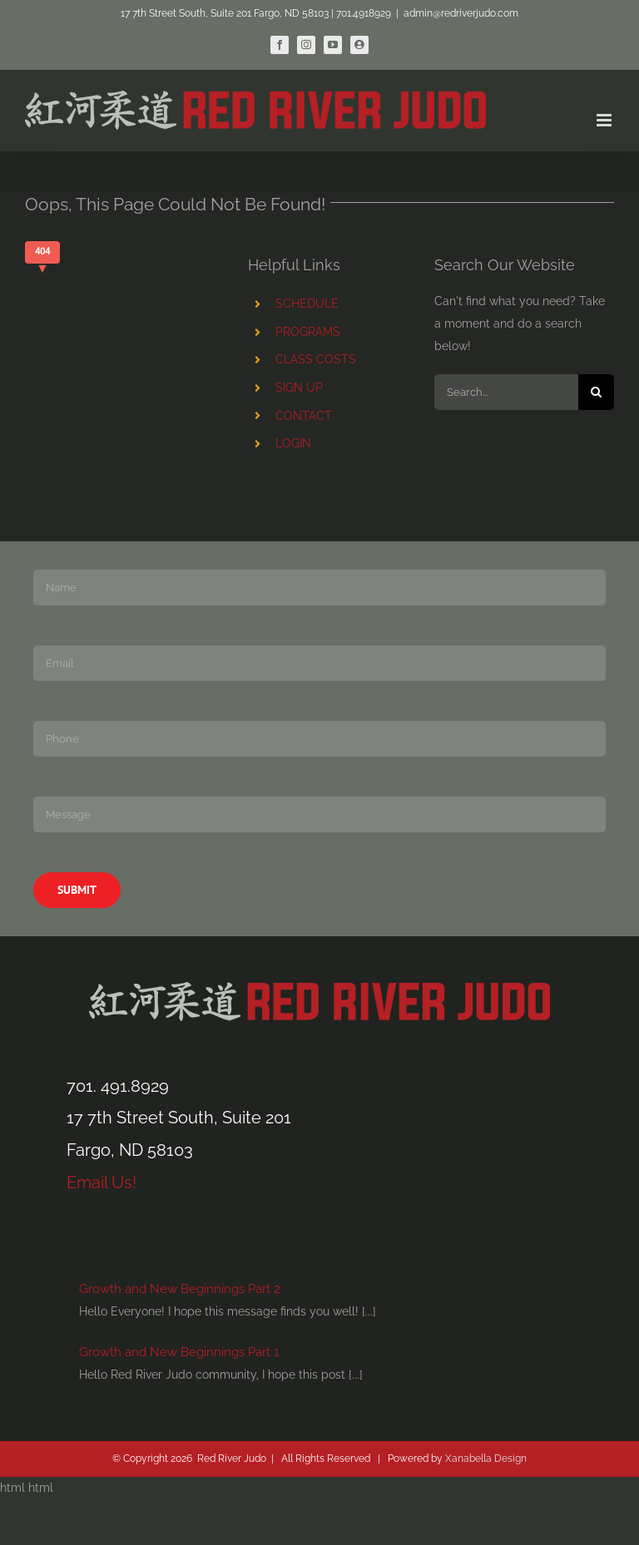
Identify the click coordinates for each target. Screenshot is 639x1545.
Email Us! (101, 1182)
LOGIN (293, 443)
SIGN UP (299, 387)
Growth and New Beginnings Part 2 (179, 1288)
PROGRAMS (307, 331)
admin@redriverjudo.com (461, 13)
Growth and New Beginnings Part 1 (179, 1352)
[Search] (596, 392)
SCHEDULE (307, 303)
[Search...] (506, 392)
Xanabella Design (486, 1458)
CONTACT (303, 415)
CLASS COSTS (315, 359)
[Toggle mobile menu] (605, 120)
